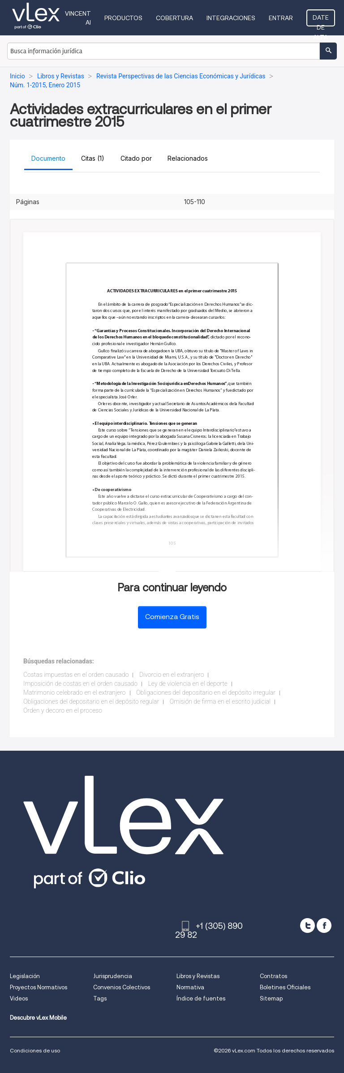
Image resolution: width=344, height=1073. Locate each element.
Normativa (190, 987)
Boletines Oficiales (285, 987)
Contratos (273, 976)
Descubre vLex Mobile (38, 1017)
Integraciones (230, 17)
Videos (19, 998)
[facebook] (324, 925)
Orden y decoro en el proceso (62, 710)
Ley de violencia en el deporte (188, 683)
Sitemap (271, 998)
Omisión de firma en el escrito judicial (220, 701)
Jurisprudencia (112, 976)
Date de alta (321, 20)
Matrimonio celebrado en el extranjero (74, 692)
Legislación (25, 976)
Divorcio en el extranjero (171, 674)
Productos (123, 17)
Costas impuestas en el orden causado (76, 674)
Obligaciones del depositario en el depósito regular (91, 701)
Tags (100, 998)
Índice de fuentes (200, 998)
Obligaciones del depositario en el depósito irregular (205, 692)
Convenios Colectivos (121, 987)
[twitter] (307, 925)
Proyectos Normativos (38, 987)
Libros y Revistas (197, 976)
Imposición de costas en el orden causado (80, 683)
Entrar (281, 17)
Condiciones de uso (35, 1050)
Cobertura (174, 17)
